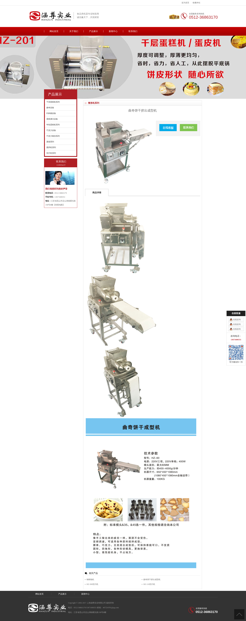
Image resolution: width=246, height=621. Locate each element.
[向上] (239, 614)
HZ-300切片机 (92, 584)
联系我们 (133, 31)
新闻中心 (113, 31)
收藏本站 (196, 3)
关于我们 (73, 31)
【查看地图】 (59, 205)
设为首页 (185, 3)
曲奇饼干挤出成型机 (151, 579)
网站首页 (54, 31)
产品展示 (93, 31)
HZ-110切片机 (149, 584)
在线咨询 (237, 319)
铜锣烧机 (90, 579)
